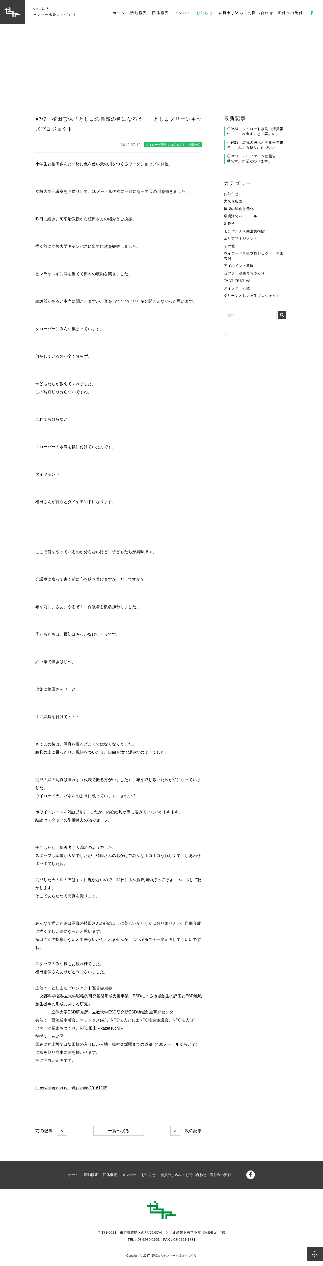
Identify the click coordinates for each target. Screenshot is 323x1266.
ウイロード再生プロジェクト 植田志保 (254, 255)
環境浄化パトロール (241, 216)
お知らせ (204, 13)
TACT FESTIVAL (238, 281)
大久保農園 (233, 201)
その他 (229, 246)
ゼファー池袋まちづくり (244, 273)
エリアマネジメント (241, 238)
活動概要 (138, 13)
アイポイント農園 (239, 266)
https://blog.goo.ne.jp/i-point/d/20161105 (71, 1088)
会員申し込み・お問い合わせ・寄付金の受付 (260, 13)
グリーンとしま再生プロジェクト (252, 296)
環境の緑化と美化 (239, 209)
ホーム (119, 13)
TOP (315, 1255)
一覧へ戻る (118, 1130)
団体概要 (160, 13)
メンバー (182, 13)
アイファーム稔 (237, 288)
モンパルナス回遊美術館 (244, 231)
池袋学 (229, 224)
